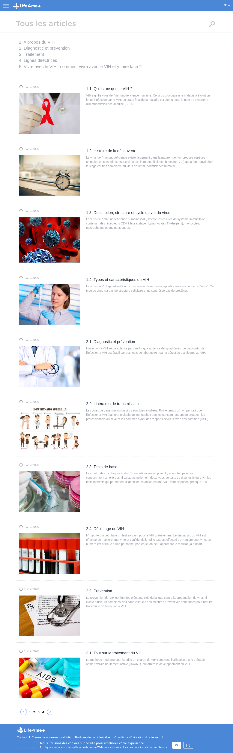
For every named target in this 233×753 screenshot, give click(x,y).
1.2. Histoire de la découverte (111, 151)
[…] (188, 745)
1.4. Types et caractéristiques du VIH (117, 280)
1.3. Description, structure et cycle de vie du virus (128, 213)
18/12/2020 (31, 589)
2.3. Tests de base (101, 467)
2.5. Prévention (99, 591)
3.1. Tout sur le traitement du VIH (114, 653)
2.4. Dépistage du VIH (105, 529)
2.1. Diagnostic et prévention (110, 342)
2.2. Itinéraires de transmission (112, 404)
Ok (177, 745)
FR (227, 5)
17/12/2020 (31, 87)
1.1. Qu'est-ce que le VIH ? (109, 89)
